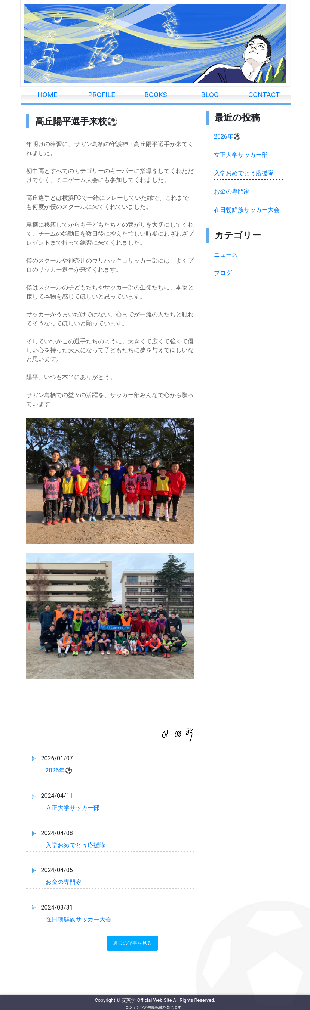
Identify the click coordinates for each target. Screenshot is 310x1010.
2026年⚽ (59, 770)
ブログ (223, 272)
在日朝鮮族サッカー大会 (78, 919)
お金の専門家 (64, 882)
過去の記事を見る (132, 943)
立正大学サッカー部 (72, 807)
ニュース (226, 254)
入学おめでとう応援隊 (75, 845)
